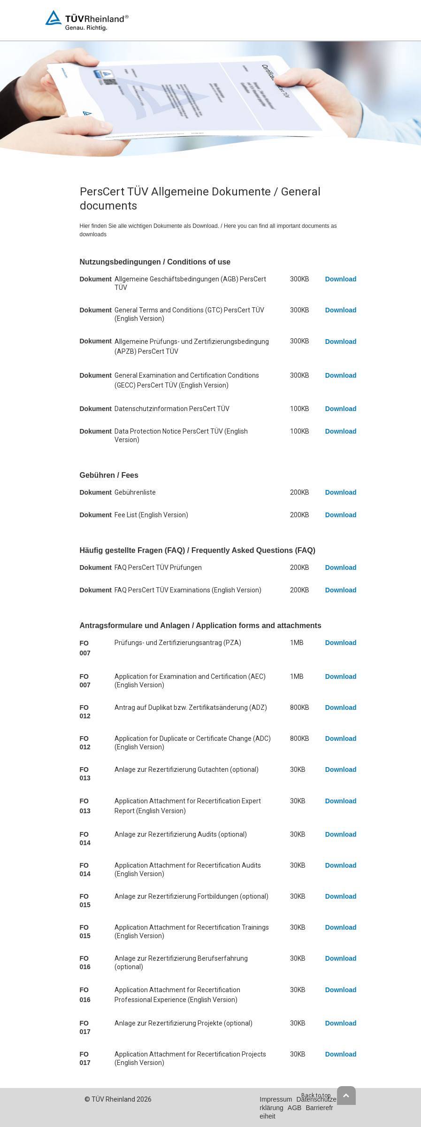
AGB (295, 1107)
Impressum (276, 1099)
